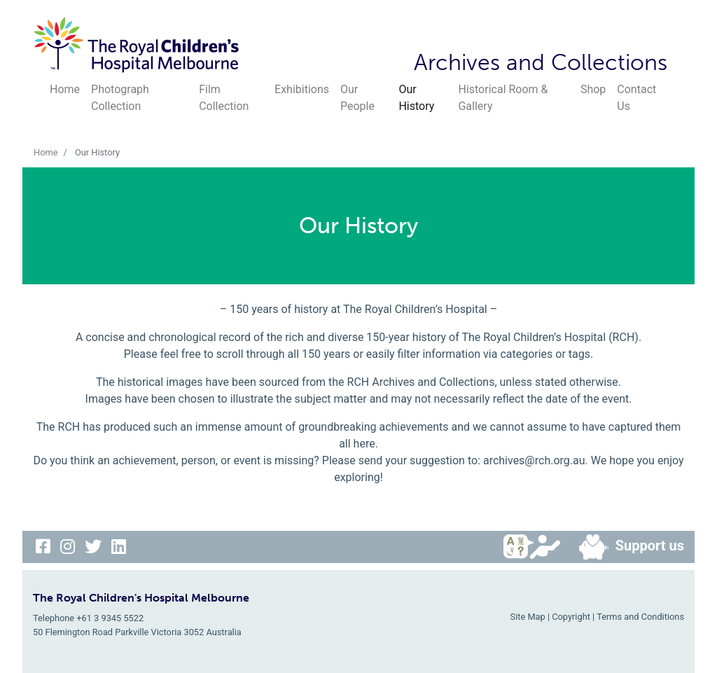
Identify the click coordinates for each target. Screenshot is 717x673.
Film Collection (224, 98)
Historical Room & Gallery (503, 98)
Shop (593, 89)
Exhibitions (301, 89)
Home (65, 89)
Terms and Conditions (640, 616)
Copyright (571, 616)
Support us (625, 547)
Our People (357, 98)
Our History (416, 98)
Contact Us (636, 98)
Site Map (527, 616)
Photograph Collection (120, 98)
